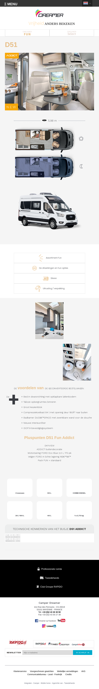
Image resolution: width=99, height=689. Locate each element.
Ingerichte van (57, 683)
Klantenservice (20, 671)
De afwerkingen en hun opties (49, 268)
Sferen (49, 278)
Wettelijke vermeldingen (67, 671)
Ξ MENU (10, 4)
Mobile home (46, 683)
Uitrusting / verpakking (49, 288)
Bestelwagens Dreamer (49, 13)
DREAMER (27, 33)
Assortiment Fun (49, 257)
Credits (68, 674)
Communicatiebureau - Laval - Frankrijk (44, 674)
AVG (83, 671)
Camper (36, 683)
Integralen (28, 683)
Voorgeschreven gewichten (42, 671)
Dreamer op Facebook (45, 620)
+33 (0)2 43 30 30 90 (51, 612)
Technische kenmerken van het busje (49, 529)
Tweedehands (69, 683)
